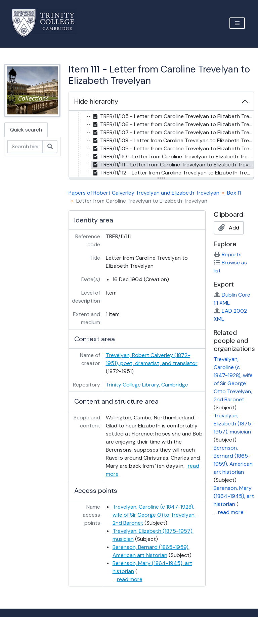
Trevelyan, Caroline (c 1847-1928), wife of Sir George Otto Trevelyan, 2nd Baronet (154, 514)
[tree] (161, 144)
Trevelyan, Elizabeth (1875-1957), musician (234, 423)
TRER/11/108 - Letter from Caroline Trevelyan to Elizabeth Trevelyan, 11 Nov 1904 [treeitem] (172, 141)
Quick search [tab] (26, 129)
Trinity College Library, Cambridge (147, 384)
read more (129, 579)
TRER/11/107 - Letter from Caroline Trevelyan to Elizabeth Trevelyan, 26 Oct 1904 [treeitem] (172, 132)
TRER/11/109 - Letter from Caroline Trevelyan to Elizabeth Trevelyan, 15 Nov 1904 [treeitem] (172, 149)
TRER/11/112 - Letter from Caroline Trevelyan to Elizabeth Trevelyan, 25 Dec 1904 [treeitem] (172, 173)
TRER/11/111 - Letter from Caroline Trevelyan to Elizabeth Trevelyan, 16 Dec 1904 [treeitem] (172, 165)
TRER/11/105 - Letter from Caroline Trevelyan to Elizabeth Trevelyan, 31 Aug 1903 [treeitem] (172, 116)
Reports (228, 254)
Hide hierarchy (96, 101)
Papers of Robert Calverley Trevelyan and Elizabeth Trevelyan (144, 192)
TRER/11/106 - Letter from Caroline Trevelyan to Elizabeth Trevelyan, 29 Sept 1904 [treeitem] (172, 124)
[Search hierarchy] (25, 146)
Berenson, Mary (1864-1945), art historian (234, 496)
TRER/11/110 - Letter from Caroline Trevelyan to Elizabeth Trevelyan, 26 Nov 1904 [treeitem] (172, 157)
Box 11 (234, 192)
